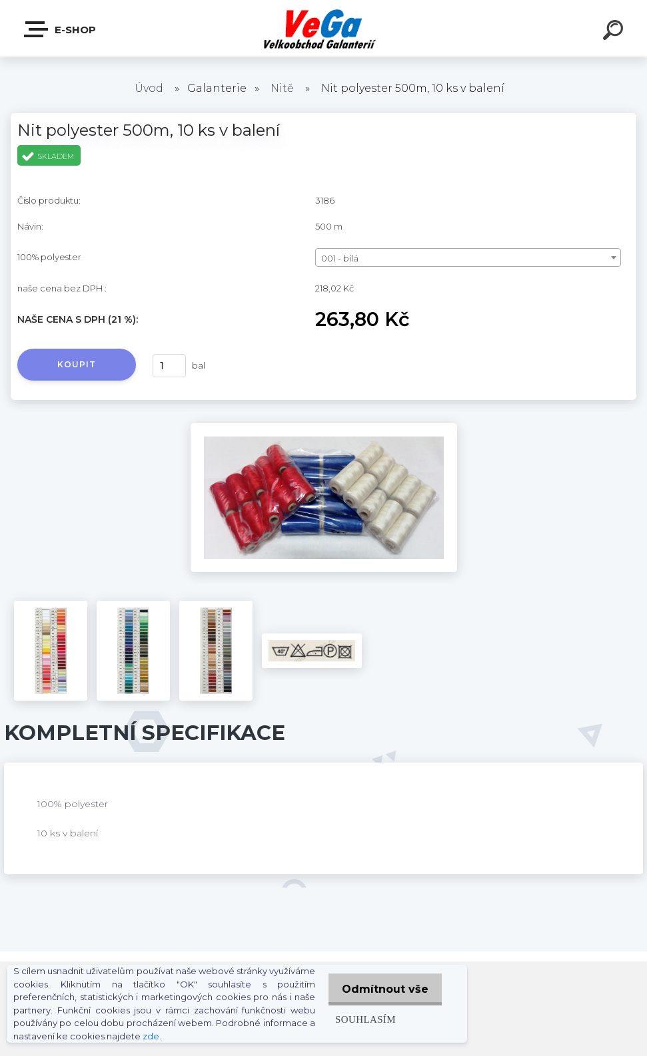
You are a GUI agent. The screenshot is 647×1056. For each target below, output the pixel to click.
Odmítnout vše (382, 989)
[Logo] (323, 28)
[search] (615, 32)
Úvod (149, 88)
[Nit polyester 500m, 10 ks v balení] (324, 428)
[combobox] (468, 257)
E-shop (60, 29)
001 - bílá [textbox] (339, 258)
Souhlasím (359, 1019)
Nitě (282, 88)
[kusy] (169, 365)
